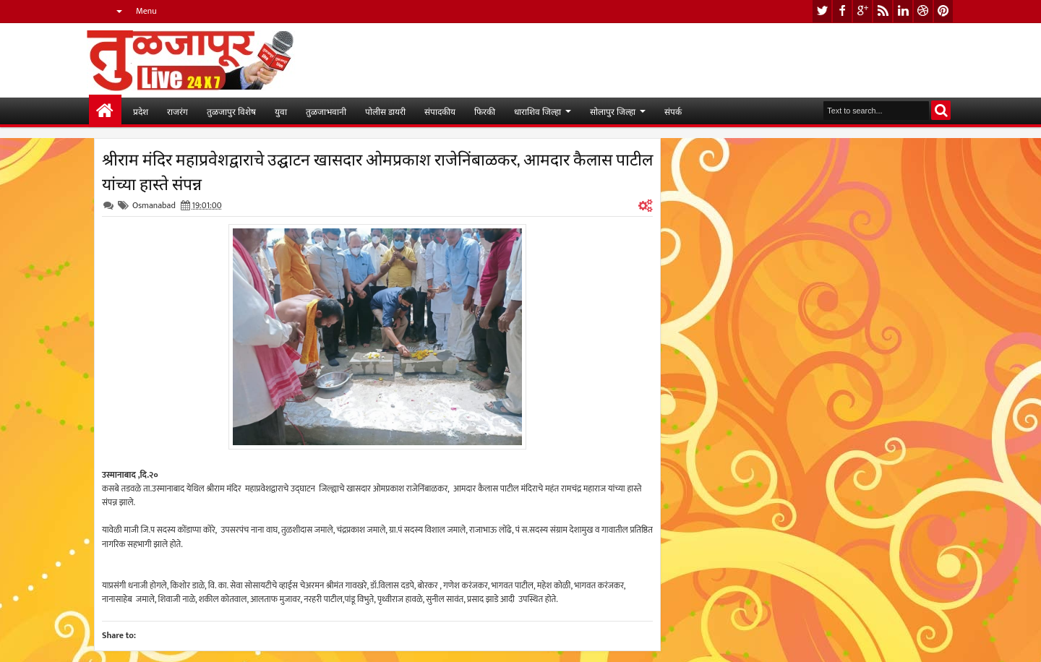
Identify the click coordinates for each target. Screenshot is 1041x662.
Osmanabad (154, 205)
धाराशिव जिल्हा (537, 111)
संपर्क (673, 111)
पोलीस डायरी (385, 111)
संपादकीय (439, 111)
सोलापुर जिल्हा (612, 111)
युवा (281, 111)
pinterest (943, 11)
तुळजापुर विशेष (231, 111)
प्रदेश (140, 111)
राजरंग (177, 111)
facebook (842, 11)
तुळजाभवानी (326, 111)
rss (882, 11)
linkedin (903, 11)
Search (941, 110)
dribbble (923, 11)
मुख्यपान (105, 111)
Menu (146, 11)
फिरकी (484, 111)
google (862, 11)
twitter (822, 11)
